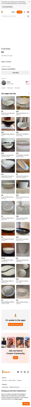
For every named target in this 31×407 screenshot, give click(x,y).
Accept (26, 403)
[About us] (24, 12)
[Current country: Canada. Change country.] (28, 12)
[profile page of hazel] (3, 82)
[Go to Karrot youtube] (25, 372)
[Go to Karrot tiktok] (28, 372)
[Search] (28, 16)
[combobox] (14, 16)
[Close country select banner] (29, 2)
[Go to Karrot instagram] (21, 372)
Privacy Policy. (18, 399)
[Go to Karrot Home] (6, 371)
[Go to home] (2, 12)
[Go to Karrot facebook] (18, 372)
